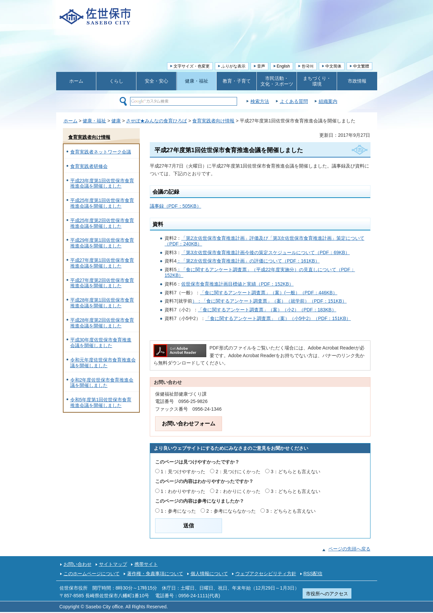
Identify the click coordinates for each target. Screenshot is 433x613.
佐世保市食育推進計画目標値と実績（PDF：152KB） (237, 284)
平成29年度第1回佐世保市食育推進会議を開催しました (102, 242)
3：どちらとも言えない (295, 471)
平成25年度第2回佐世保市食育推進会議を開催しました (102, 223)
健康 (116, 120)
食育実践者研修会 (89, 166)
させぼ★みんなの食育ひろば (156, 120)
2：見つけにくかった (238, 471)
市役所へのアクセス (327, 593)
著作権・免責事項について (155, 573)
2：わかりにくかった (238, 491)
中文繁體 (361, 66)
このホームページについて (92, 573)
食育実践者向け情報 (213, 120)
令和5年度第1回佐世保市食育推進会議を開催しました (101, 402)
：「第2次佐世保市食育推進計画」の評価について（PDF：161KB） (248, 261)
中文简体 (333, 66)
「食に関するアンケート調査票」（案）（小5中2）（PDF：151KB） (278, 318)
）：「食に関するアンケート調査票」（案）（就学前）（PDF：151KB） (269, 301)
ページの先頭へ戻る (349, 548)
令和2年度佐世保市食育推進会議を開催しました (102, 382)
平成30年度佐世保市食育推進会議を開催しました (101, 342)
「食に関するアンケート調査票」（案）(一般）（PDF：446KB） (268, 292)
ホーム (76, 81)
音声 (261, 66)
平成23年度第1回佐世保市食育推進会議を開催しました (102, 183)
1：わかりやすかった (182, 491)
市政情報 (357, 81)
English (283, 66)
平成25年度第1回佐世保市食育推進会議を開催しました (102, 203)
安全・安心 (156, 81)
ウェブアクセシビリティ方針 (265, 573)
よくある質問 (311, 101)
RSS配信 (313, 573)
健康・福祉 (196, 81)
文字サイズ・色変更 (192, 66)
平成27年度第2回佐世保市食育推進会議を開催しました (102, 283)
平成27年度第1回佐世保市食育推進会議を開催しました (102, 263)
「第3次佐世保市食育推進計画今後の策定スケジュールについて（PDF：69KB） (265, 252)
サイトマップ (113, 564)
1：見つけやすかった (182, 471)
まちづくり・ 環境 (317, 81)
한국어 (308, 66)
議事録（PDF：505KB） (175, 206)
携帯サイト (146, 564)
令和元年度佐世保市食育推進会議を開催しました (103, 362)
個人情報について (209, 573)
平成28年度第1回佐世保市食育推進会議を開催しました (102, 302)
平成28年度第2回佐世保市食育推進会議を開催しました (102, 322)
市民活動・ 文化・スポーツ (276, 81)
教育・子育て (237, 81)
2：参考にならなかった (231, 511)
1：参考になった (178, 511)
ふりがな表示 (233, 66)
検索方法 (276, 101)
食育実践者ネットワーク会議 (100, 152)
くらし (116, 81)
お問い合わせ (78, 564)
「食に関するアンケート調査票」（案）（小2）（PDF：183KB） (267, 309)
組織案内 (344, 101)
